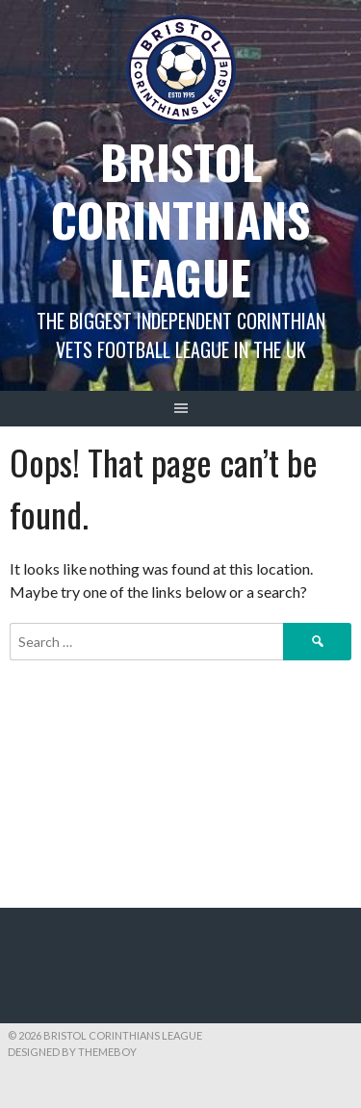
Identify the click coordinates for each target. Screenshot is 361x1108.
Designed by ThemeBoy (72, 1051)
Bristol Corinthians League (180, 219)
